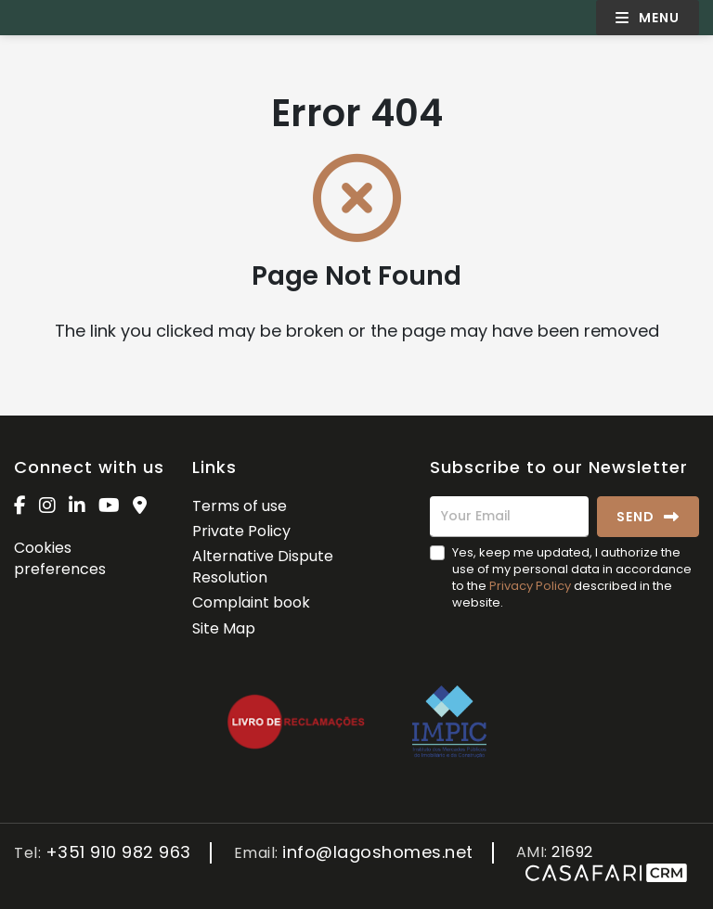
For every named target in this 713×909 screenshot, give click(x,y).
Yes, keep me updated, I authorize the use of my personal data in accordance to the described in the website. (572, 578)
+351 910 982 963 (118, 853)
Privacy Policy (530, 586)
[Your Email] (509, 516)
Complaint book (251, 602)
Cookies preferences (60, 558)
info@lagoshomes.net (377, 853)
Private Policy (241, 531)
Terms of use (239, 506)
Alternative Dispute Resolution (262, 566)
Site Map (223, 628)
